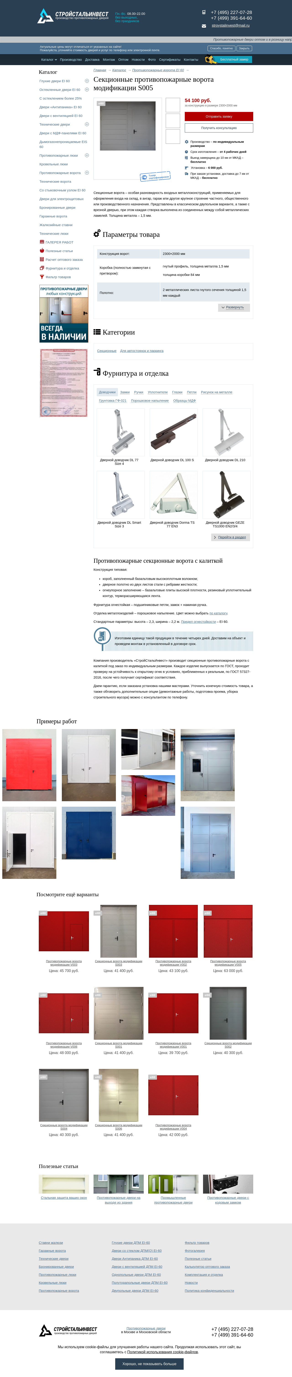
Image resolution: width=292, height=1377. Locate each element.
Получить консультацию (219, 128)
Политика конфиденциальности (209, 1290)
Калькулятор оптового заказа (207, 1267)
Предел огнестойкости (198, 622)
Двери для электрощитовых (61, 199)
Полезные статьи (59, 251)
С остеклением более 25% (60, 98)
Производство (71, 59)
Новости (138, 59)
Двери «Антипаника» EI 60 (60, 107)
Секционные (107, 351)
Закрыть (244, 48)
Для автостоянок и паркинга (142, 351)
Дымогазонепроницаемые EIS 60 (63, 144)
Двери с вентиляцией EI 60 (60, 116)
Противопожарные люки (58, 155)
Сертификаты (169, 59)
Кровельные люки (53, 164)
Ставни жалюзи (51, 1243)
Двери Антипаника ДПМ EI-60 (135, 1259)
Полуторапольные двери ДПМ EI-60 (140, 1282)
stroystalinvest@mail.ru (231, 25)
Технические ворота (55, 181)
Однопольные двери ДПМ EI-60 (136, 1275)
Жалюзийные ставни (56, 225)
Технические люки (53, 233)
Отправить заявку (219, 116)
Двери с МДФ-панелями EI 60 (62, 133)
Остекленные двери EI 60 (59, 90)
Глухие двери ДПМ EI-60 (131, 1243)
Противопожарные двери (146, 1328)
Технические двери (54, 124)
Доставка (92, 59)
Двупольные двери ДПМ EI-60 (135, 1290)
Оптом (123, 59)
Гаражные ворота (53, 216)
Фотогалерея (195, 1251)
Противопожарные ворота (60, 173)
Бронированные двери (57, 207)
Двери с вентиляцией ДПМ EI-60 (137, 1267)
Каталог (47, 59)
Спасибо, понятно (221, 48)
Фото (152, 59)
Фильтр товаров (58, 277)
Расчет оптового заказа (64, 260)
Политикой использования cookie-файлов (162, 1352)
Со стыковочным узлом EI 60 (62, 190)
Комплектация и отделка (204, 1275)
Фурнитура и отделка (62, 268)
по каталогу (218, 613)
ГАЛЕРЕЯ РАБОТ (59, 242)
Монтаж (109, 59)
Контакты (191, 59)
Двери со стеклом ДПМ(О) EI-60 (137, 1251)
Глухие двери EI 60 (54, 81)
